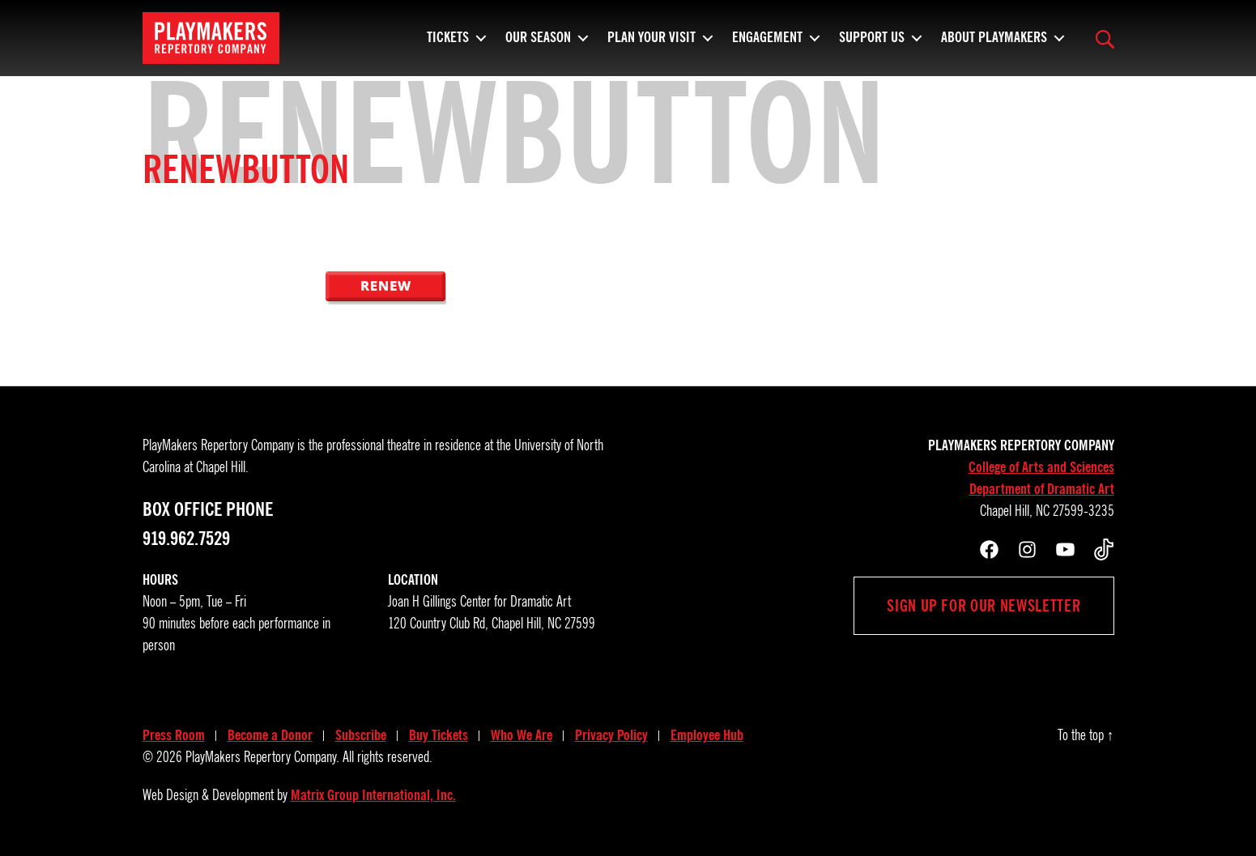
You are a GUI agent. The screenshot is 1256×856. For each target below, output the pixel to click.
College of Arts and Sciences (1041, 467)
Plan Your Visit (651, 44)
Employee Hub (707, 735)
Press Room (174, 735)
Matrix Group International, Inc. (373, 795)
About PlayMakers (994, 44)
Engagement (767, 44)
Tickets (448, 44)
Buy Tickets (438, 735)
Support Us (872, 44)
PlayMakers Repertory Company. (262, 757)
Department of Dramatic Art (1041, 489)
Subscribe (360, 735)
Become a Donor (270, 735)
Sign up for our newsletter (983, 605)
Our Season (538, 44)
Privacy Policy (611, 735)
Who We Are (521, 735)
